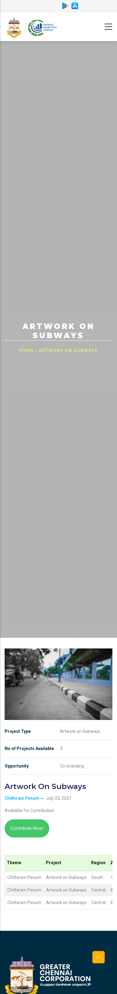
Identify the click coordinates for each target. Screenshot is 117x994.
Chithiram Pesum (22, 798)
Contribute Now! (26, 828)
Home (26, 350)
